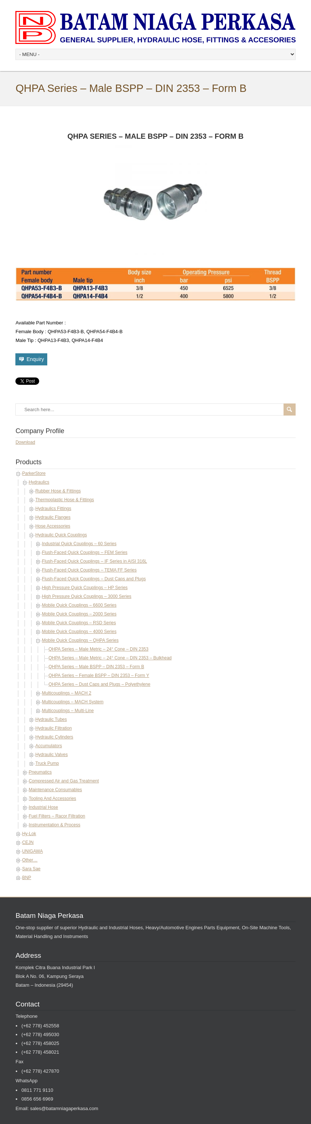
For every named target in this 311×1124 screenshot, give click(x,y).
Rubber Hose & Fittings (58, 491)
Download (25, 442)
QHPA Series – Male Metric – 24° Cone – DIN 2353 (98, 649)
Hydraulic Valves (51, 754)
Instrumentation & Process (54, 824)
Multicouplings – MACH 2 (66, 693)
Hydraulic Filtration (53, 728)
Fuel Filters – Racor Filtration (57, 816)
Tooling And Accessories (52, 798)
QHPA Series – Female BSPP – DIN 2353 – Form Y (98, 675)
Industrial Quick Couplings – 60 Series (79, 543)
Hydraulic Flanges (52, 517)
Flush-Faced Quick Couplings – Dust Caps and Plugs (93, 578)
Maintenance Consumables (55, 789)
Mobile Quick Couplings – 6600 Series (79, 605)
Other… (29, 860)
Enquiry (35, 359)
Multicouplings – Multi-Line (67, 710)
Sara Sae (31, 868)
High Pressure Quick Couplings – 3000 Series (86, 596)
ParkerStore (33, 473)
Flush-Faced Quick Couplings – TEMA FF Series (89, 570)
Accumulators (48, 745)
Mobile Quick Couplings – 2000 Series (79, 614)
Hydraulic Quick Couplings (61, 534)
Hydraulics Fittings (53, 508)
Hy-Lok (29, 833)
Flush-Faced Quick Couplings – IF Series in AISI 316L (94, 561)
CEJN (27, 842)
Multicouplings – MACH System (72, 701)
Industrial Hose (43, 807)
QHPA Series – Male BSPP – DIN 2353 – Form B (96, 666)
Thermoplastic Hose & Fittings (64, 499)
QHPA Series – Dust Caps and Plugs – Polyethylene (99, 684)
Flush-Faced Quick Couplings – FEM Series (84, 552)
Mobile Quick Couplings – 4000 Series (79, 631)
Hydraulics (39, 482)
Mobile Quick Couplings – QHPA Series (80, 640)
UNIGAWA (32, 851)
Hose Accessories (52, 526)
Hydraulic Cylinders (54, 737)
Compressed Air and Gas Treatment (64, 781)
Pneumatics (40, 772)
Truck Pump (47, 763)
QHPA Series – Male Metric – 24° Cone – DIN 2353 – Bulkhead (109, 657)
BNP (26, 877)
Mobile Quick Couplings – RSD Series (79, 622)
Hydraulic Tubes (51, 719)
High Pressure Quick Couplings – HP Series (84, 587)
